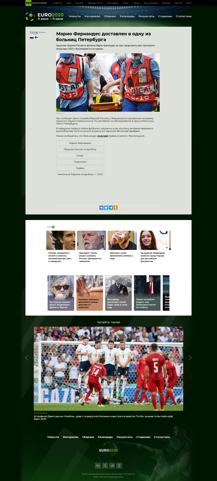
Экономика (112, 3)
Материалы (92, 16)
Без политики (151, 3)
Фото (189, 3)
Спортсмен (80, 162)
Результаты (146, 16)
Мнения (166, 3)
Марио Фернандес (80, 143)
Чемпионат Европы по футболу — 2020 (80, 174)
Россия (79, 3)
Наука (136, 3)
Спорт (125, 3)
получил (102, 136)
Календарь (127, 16)
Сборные (110, 16)
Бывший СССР (95, 3)
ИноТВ (178, 3)
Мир (69, 3)
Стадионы (165, 16)
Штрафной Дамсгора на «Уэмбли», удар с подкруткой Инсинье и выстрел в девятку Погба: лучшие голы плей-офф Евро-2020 (103, 417)
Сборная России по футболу (80, 149)
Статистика (184, 16)
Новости (57, 3)
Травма (80, 168)
